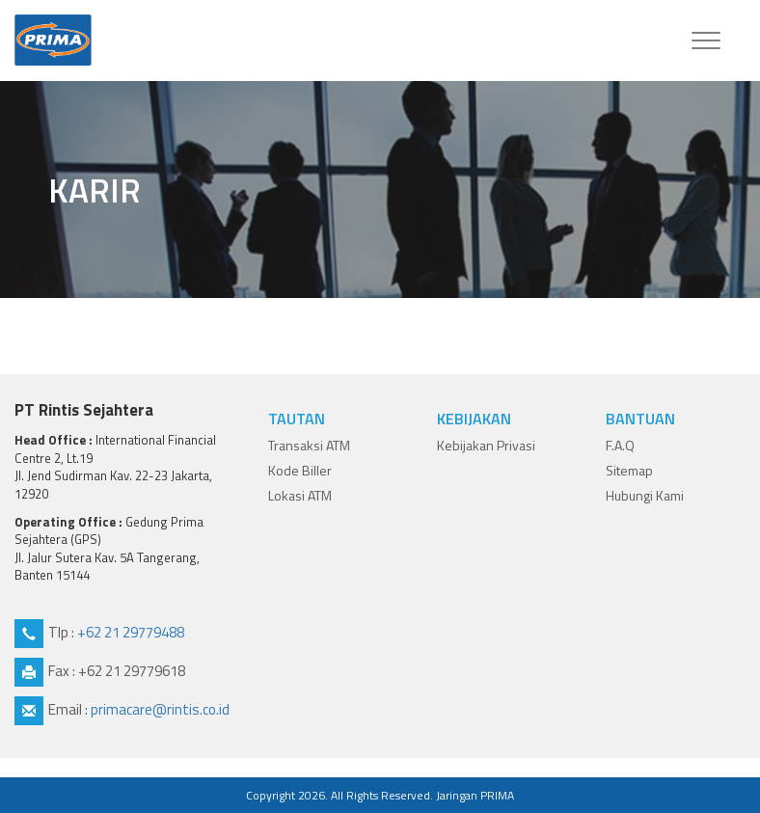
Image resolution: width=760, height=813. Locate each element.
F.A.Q (620, 445)
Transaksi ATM (309, 445)
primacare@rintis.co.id (160, 709)
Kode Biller (300, 470)
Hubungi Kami (645, 495)
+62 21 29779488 (130, 632)
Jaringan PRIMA (475, 795)
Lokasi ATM (300, 495)
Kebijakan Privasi (486, 445)
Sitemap (629, 470)
